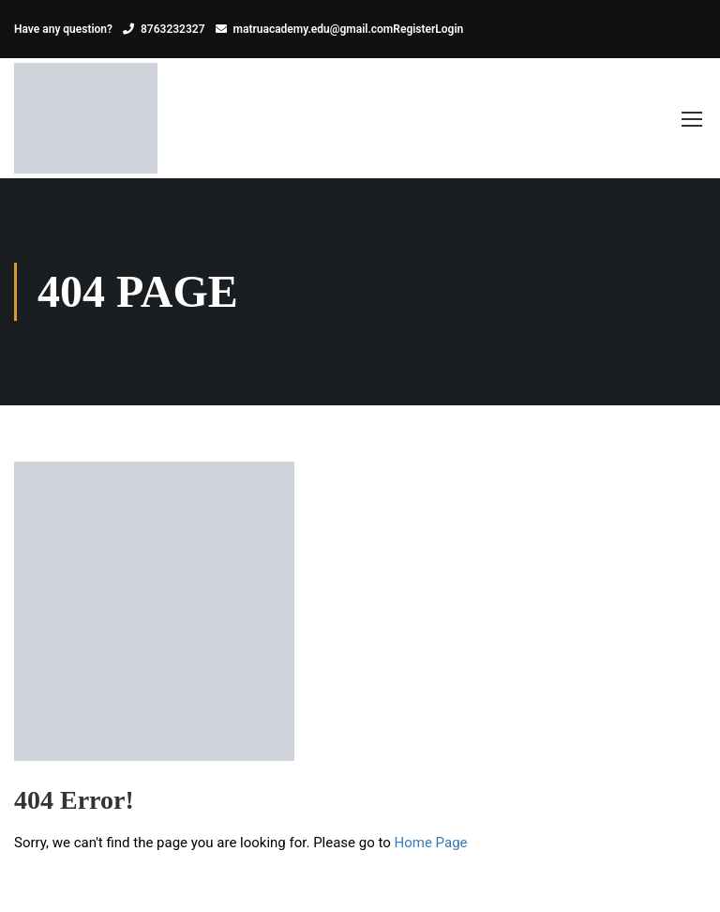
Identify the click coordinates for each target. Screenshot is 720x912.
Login (449, 29)
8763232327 (173, 29)
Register (414, 29)
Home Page (431, 842)
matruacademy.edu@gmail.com (313, 29)
